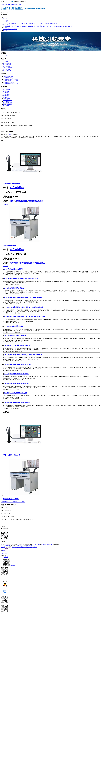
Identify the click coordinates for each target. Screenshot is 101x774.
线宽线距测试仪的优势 (16, 326)
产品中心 (5, 21)
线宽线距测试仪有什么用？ (18, 335)
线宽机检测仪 (40, 263)
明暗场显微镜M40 (7, 100)
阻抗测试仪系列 (13, 23)
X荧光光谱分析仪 (38, 23)
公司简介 (5, 20)
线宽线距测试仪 (63, 26)
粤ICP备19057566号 (5, 545)
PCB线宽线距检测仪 (35, 201)
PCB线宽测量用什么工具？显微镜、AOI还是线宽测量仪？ (27, 307)
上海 (28, 547)
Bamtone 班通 (30, 545)
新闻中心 (5, 27)
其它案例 (70, 26)
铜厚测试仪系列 (21, 23)
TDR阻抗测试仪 (23, 26)
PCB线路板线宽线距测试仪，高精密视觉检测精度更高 (26, 355)
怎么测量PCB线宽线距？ (17, 269)
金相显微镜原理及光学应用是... (11, 83)
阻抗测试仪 (6, 91)
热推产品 (3, 547)
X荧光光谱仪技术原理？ (9, 76)
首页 (4, 17)
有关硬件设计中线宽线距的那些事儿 (20, 345)
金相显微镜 (30, 26)
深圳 (13, 547)
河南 (26, 547)
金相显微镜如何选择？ (9, 78)
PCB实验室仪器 (53, 23)
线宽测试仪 (6, 97)
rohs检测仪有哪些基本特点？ (18, 393)
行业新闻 (10, 29)
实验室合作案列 (7, 26)
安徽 (33, 547)
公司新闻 (5, 29)
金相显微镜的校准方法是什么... (11, 79)
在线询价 (5, 204)
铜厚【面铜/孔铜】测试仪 (43, 26)
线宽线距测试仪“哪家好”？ (18, 288)
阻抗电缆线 (6, 105)
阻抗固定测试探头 (7, 103)
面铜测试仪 (6, 95)
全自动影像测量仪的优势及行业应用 (20, 364)
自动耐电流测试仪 (54, 26)
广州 (18, 547)
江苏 (23, 547)
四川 (36, 547)
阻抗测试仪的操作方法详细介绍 (19, 383)
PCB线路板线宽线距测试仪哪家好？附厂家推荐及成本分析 (27, 316)
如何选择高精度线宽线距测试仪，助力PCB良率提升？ (26, 297)
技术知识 (15, 29)
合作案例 (5, 24)
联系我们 (3, 4)
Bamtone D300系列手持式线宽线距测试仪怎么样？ (24, 278)
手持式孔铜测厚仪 (7, 104)
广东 (21, 547)
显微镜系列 (6, 23)
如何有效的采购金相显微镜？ (10, 80)
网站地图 (13, 4)
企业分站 (8, 4)
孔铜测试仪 (6, 92)
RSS (17, 4)
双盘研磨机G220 (7, 101)
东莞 (16, 547)
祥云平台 (18, 545)
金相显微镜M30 (7, 94)
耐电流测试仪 (6, 89)
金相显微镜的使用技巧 (9, 82)
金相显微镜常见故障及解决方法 (19, 374)
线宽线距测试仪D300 (9, 245)
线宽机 (12, 201)
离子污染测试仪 (29, 23)
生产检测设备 (46, 23)
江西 (31, 547)
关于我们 (5, 18)
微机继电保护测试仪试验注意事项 (20, 402)
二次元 (35, 26)
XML (20, 4)
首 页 (10, 134)
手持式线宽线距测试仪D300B (11, 183)
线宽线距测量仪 (28, 263)
